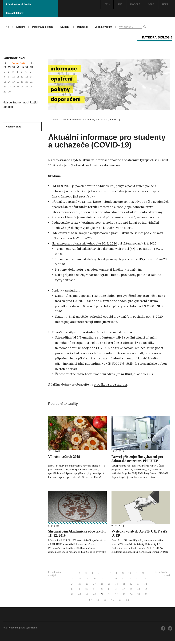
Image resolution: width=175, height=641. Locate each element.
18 (109, 578)
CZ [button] (107, 4)
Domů (55, 119)
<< (4, 63)
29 (109, 583)
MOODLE (135, 4)
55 (138, 594)
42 (123, 589)
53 (124, 594)
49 (94, 594)
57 (90, 599)
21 (130, 578)
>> (32, 63)
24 (72, 583)
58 (98, 599)
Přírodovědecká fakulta (18, 4)
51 (109, 594)
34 (145, 583)
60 (112, 599)
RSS (5, 627)
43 (131, 589)
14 (80, 578)
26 (87, 583)
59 (105, 599)
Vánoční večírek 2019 (64, 457)
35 (72, 589)
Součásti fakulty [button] (30, 13)
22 (137, 578)
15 (87, 578)
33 (138, 583)
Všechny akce (22, 126)
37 (86, 589)
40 (109, 589)
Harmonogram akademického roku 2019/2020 (84, 243)
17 (102, 578)
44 (138, 589)
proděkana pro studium (110, 384)
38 (94, 589)
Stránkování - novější (55, 574)
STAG (151, 4)
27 (94, 583)
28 (102, 583)
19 (115, 578)
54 (131, 594)
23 (144, 578)
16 (94, 578)
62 (127, 599)
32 (131, 583)
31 (124, 583)
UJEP (165, 4)
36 (79, 589)
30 (116, 583)
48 (87, 594)
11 (136, 573)
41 (116, 589)
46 (72, 594)
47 (79, 594)
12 (143, 573)
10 (130, 573)
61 (120, 599)
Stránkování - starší (162, 574)
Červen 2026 (18, 63)
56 (146, 594)
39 (101, 589)
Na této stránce (59, 160)
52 (116, 594)
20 (123, 578)
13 (73, 578)
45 (146, 589)
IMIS (120, 4)
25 (79, 583)
